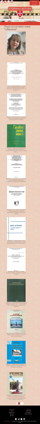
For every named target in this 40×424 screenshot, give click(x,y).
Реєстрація (34, 4)
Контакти (11, 410)
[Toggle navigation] (2, 23)
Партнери (12, 413)
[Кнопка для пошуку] (39, 20)
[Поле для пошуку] (20, 20)
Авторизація (34, 1)
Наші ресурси (12, 412)
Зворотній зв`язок (28, 413)
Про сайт (12, 415)
